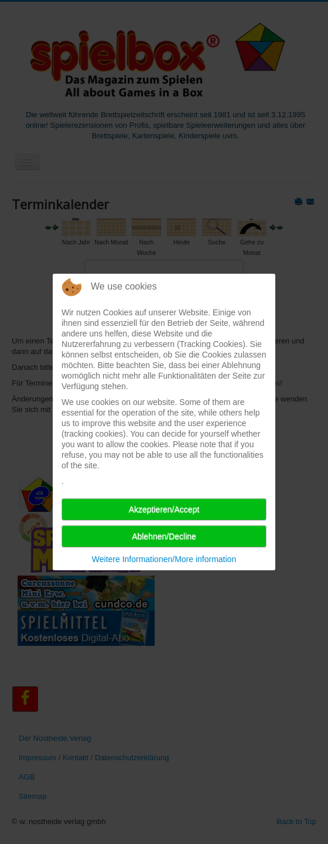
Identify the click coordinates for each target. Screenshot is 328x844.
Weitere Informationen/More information (164, 559)
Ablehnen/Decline (164, 536)
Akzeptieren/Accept (164, 509)
